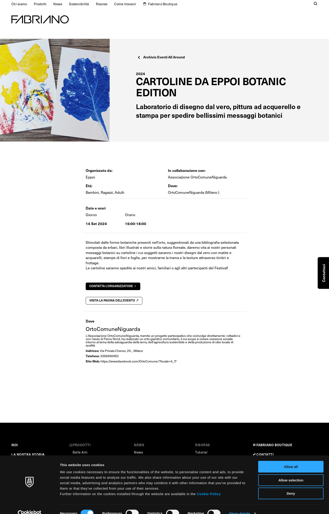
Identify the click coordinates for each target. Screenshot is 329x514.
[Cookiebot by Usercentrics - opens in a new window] (30, 505)
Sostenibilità (79, 4)
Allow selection (290, 472)
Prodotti (40, 4)
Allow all (291, 458)
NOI (14, 445)
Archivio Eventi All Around (161, 57)
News (57, 4)
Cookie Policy (209, 485)
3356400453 (109, 356)
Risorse (102, 4)
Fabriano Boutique (162, 4)
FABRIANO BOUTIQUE (274, 445)
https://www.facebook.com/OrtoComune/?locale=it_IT (139, 361)
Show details (239, 505)
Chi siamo (19, 4)
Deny (291, 485)
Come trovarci (125, 4)
